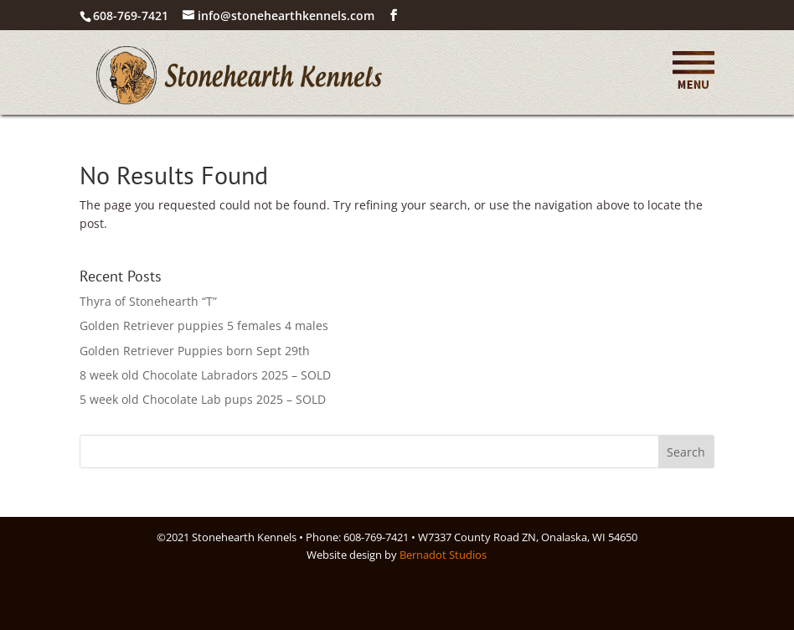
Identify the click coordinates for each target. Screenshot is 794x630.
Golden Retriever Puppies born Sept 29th (195, 351)
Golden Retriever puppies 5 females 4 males (204, 325)
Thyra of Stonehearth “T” (148, 301)
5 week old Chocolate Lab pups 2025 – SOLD (203, 399)
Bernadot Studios (443, 554)
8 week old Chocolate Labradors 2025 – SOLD (205, 375)
